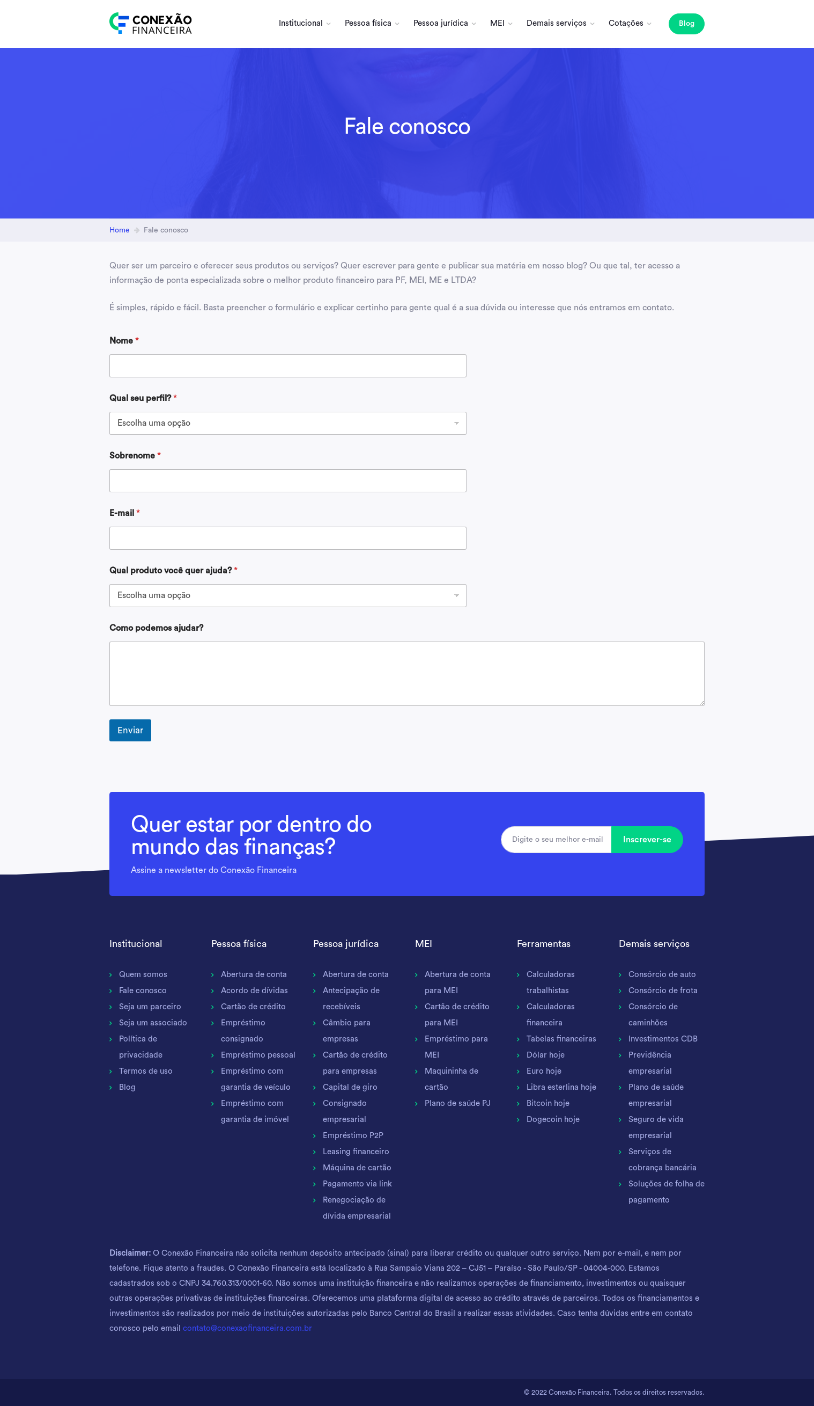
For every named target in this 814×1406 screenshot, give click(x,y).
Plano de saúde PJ (458, 1103)
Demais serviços (557, 23)
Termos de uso (146, 1071)
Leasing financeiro (356, 1152)
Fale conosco (143, 991)
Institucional (301, 23)
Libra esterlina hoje (561, 1087)
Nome (124, 341)
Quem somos (143, 975)
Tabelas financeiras (561, 1039)
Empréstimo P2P (353, 1136)
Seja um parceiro (150, 1007)
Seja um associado (153, 1023)
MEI (497, 23)
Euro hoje (544, 1071)
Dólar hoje (546, 1055)
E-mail (124, 513)
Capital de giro (350, 1087)
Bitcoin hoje (548, 1103)
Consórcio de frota (663, 991)
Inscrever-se (647, 839)
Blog (686, 23)
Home (119, 230)
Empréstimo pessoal (258, 1055)
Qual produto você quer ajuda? (173, 570)
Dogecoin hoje (553, 1120)
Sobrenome (135, 455)
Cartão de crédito (253, 1007)
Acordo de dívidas (254, 991)
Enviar (130, 730)
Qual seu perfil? (143, 398)
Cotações (626, 23)
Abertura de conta (254, 975)
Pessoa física (368, 23)
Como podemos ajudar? (156, 628)
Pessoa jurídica (440, 23)
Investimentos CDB (663, 1039)
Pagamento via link (357, 1184)
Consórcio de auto (662, 975)
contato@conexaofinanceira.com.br (247, 1328)
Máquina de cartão (357, 1168)
